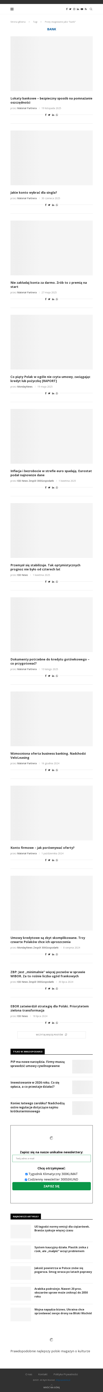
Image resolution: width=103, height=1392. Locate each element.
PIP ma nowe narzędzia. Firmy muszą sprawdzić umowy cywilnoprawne (37, 1064)
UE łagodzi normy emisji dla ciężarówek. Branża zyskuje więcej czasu (62, 1228)
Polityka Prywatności (65, 1374)
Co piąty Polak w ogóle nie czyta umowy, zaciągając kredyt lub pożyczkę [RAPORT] (50, 379)
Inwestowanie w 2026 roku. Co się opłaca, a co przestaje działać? (34, 1085)
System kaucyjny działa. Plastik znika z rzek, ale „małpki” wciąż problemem (61, 1249)
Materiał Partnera (27, 108)
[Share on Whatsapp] (57, 114)
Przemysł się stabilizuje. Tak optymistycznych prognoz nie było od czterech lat (45, 567)
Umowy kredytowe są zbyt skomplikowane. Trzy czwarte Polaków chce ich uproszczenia (47, 940)
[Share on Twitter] (49, 114)
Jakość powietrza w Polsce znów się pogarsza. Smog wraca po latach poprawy (63, 1270)
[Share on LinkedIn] (53, 114)
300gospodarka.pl (63, 1380)
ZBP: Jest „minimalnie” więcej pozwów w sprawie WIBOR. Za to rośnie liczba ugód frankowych (47, 974)
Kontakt (42, 1374)
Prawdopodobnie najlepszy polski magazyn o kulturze (50, 1342)
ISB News (22, 480)
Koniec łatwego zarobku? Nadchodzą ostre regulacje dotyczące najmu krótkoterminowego (37, 1107)
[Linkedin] (78, 9)
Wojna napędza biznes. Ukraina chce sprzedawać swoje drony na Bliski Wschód (63, 1311)
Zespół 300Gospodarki (41, 480)
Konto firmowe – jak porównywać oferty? (42, 848)
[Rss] (86, 9)
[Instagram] (74, 9)
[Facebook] (67, 9)
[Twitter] (70, 9)
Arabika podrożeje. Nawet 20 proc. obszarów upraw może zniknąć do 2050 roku (61, 1292)
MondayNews (25, 386)
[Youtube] (82, 9)
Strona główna (18, 21)
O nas (28, 1374)
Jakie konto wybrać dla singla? (33, 192)
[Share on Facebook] (45, 114)
